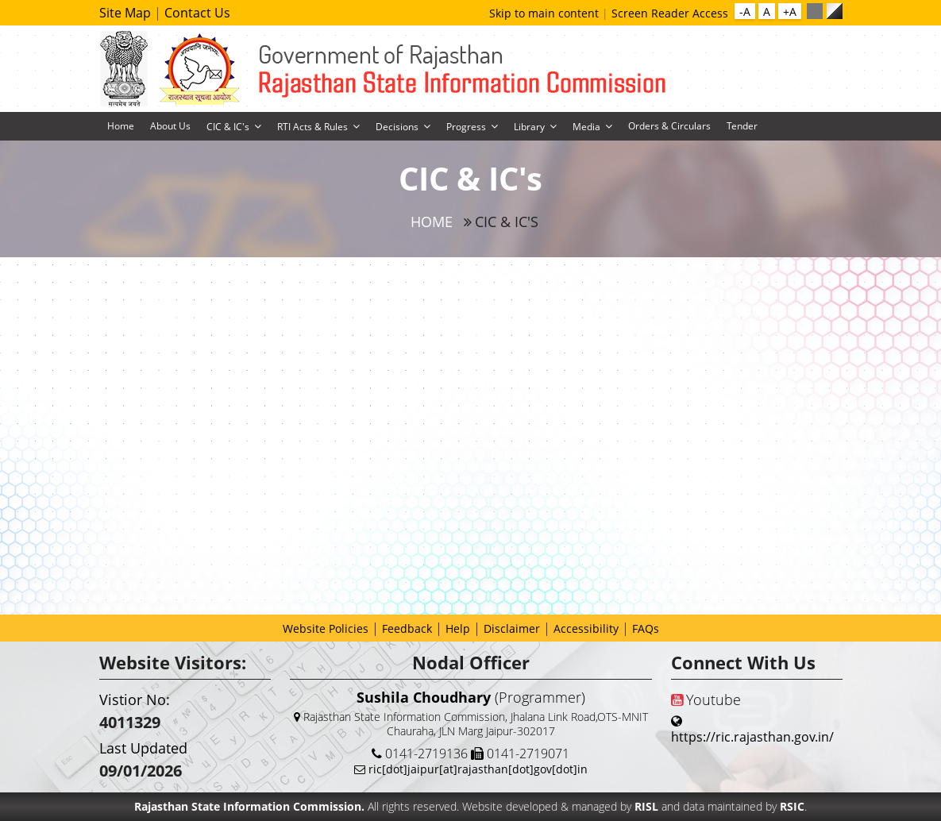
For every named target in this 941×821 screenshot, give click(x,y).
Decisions (397, 126)
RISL (647, 806)
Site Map (126, 12)
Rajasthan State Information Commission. (249, 806)
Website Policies (325, 628)
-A (744, 11)
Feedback (407, 628)
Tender (742, 126)
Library (529, 126)
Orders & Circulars (669, 126)
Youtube (706, 699)
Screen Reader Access (669, 13)
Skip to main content (545, 13)
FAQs (645, 628)
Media (586, 126)
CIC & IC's (227, 126)
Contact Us (197, 12)
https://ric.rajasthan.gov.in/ (752, 737)
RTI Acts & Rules (312, 126)
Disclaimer (512, 628)
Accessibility (586, 628)
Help (457, 628)
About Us (170, 126)
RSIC (792, 806)
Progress (466, 126)
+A (789, 11)
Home (120, 126)
